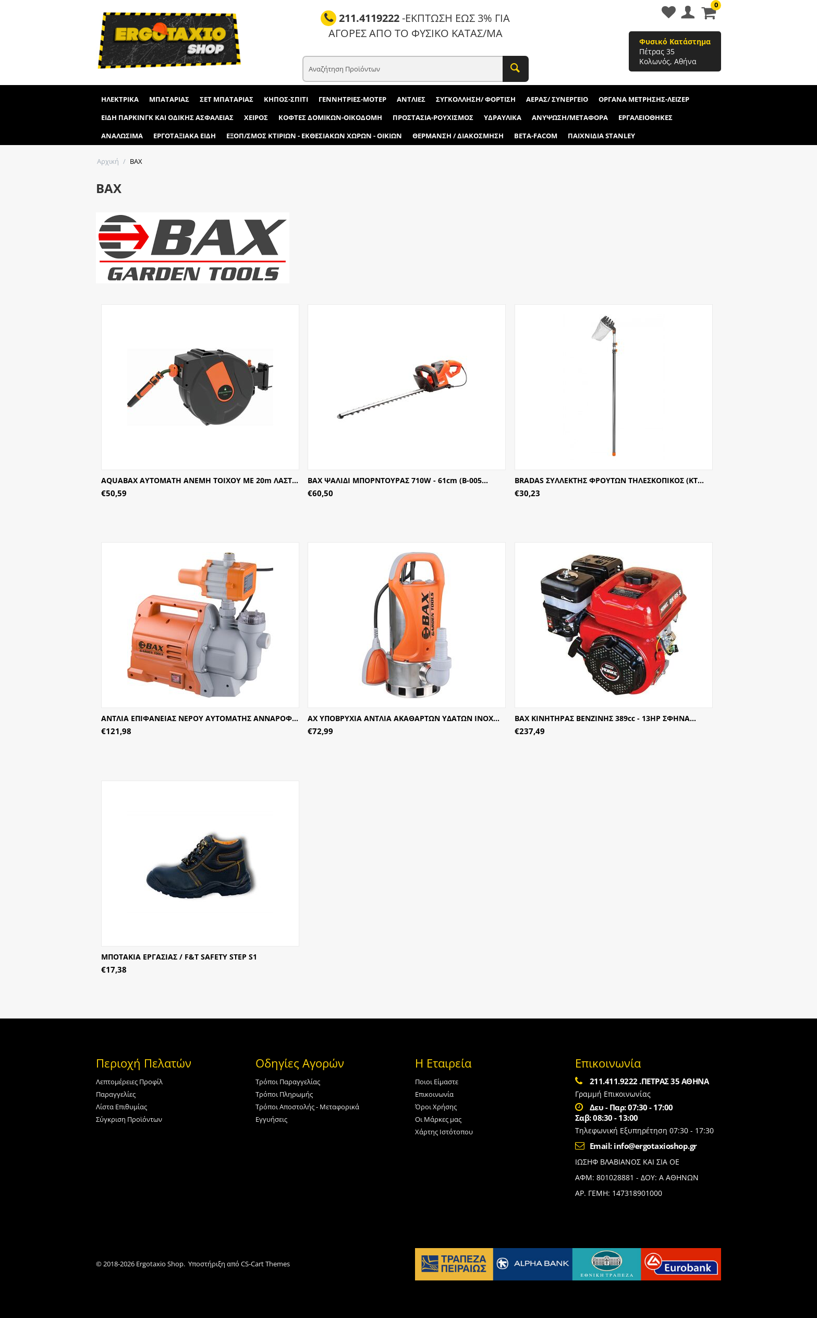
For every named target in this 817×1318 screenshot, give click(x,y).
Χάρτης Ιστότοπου (444, 1131)
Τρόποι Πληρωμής (284, 1094)
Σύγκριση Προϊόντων (129, 1119)
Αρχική (108, 161)
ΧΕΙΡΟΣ (256, 117)
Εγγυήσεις (271, 1119)
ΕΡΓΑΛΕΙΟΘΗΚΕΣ (645, 117)
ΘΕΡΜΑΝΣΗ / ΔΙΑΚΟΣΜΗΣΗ (458, 135)
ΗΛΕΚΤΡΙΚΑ (120, 99)
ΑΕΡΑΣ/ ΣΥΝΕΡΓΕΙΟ (557, 99)
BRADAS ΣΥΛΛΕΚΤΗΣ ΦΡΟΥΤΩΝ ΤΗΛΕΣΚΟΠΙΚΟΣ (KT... (609, 480)
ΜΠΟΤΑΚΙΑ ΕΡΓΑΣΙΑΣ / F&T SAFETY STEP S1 (179, 957)
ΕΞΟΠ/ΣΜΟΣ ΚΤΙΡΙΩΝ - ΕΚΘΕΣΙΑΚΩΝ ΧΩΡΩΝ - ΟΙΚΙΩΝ (314, 135)
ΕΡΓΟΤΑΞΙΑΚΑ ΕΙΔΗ (184, 135)
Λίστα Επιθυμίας (121, 1106)
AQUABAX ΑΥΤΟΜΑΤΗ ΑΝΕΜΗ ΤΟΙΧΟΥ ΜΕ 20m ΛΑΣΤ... (199, 480)
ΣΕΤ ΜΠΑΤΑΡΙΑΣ (226, 99)
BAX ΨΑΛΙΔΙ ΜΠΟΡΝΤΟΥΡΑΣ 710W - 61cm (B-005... (398, 480)
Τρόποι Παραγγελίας (287, 1081)
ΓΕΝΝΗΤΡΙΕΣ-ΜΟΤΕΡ (352, 99)
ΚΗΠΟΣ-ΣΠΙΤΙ (286, 99)
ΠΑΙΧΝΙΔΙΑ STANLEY (601, 135)
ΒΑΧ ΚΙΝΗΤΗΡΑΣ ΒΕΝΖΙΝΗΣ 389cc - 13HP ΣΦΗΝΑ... (605, 718)
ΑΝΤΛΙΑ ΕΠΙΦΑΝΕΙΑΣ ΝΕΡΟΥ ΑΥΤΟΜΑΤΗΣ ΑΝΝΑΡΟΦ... (199, 718)
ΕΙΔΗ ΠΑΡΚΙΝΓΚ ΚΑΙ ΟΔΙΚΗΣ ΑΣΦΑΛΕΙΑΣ (167, 117)
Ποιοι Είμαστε (436, 1081)
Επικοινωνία (434, 1094)
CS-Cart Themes (265, 1263)
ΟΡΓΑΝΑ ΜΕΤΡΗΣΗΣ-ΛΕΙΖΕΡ (644, 99)
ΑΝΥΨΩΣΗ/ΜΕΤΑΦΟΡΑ (570, 117)
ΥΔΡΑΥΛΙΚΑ (502, 117)
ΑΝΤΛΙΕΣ (411, 99)
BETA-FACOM (535, 135)
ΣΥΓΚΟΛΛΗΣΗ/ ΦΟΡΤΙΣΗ (476, 99)
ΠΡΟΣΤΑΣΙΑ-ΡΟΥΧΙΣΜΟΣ (433, 117)
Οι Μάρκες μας (438, 1119)
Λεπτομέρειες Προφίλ (129, 1081)
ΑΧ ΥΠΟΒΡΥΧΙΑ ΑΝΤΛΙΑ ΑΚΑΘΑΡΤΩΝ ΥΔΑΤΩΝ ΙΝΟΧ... (403, 718)
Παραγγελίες (116, 1094)
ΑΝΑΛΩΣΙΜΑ (122, 135)
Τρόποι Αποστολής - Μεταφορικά (307, 1106)
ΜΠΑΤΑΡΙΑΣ (169, 99)
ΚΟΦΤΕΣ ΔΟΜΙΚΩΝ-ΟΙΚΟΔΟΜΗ (330, 117)
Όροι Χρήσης (436, 1106)
